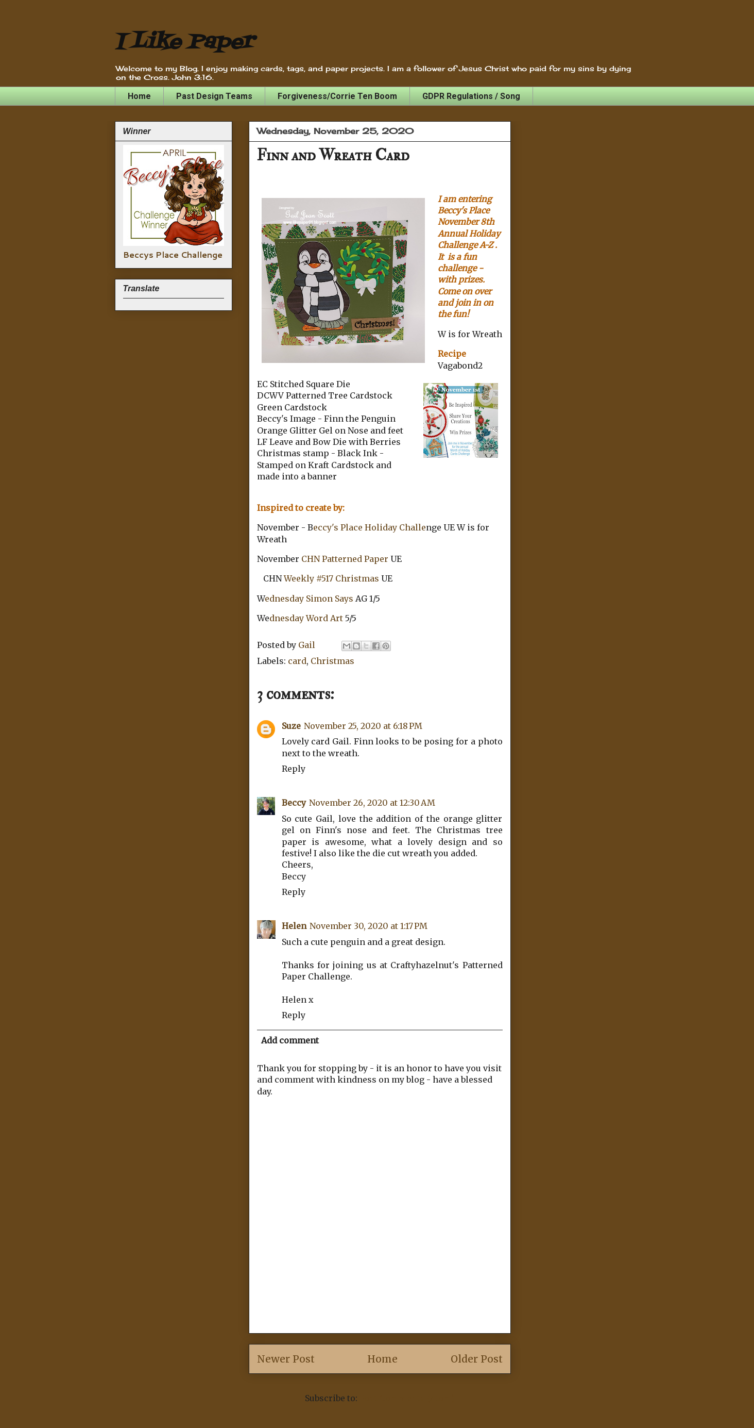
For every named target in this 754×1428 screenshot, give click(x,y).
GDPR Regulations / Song (471, 96)
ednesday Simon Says (310, 598)
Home (139, 96)
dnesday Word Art (307, 618)
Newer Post (286, 1359)
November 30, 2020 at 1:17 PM (368, 926)
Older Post (477, 1359)
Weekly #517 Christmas (332, 578)
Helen (294, 926)
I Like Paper (184, 42)
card (297, 661)
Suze (291, 726)
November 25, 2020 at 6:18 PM (363, 726)
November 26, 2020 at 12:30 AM (372, 803)
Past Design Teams (214, 96)
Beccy (294, 803)
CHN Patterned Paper (344, 559)
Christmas (332, 661)
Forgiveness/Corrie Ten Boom (337, 96)
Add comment (290, 1040)
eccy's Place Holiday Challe (369, 527)
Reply (293, 768)
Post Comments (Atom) (407, 1398)
